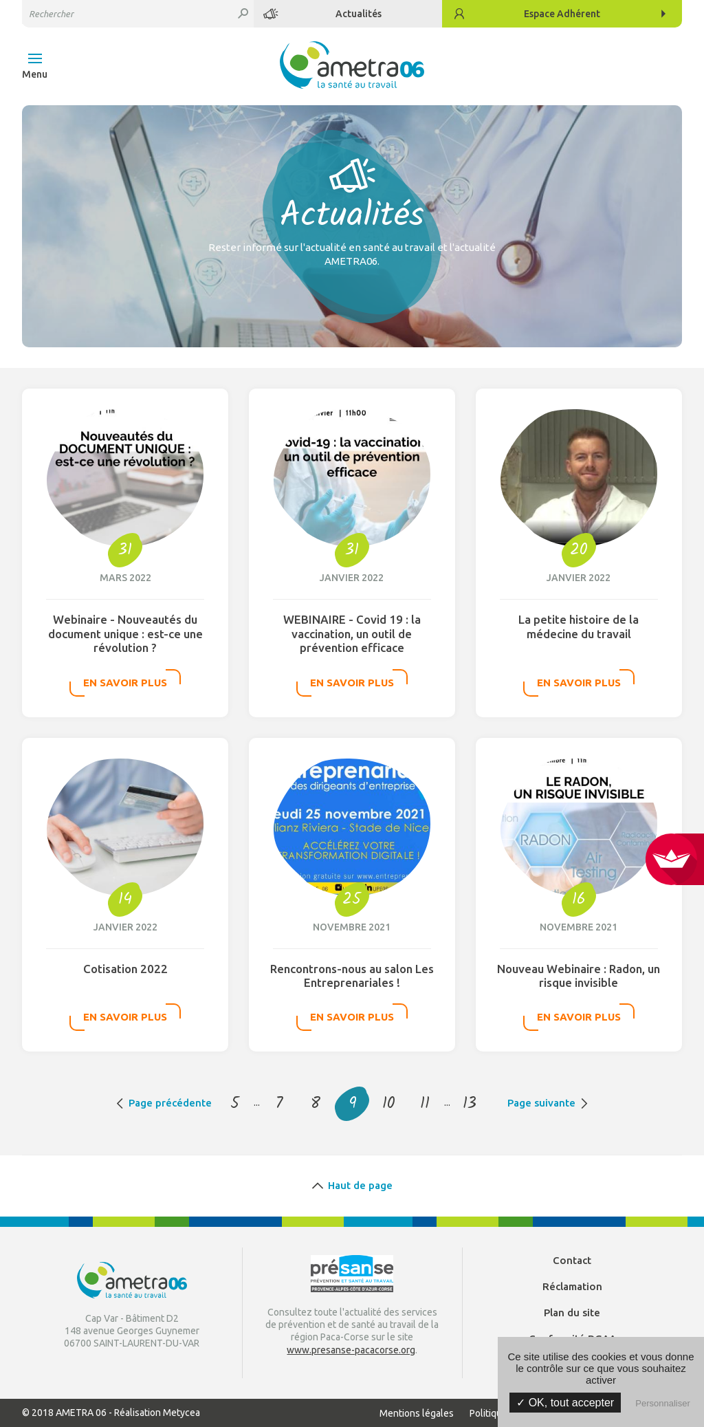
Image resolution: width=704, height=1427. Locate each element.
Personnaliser (662, 1403)
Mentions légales (417, 1413)
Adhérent (562, 13)
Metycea (181, 1412)
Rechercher (243, 13)
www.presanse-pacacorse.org (351, 1349)
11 (425, 1103)
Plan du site (572, 1312)
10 (388, 1103)
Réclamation (572, 1286)
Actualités (359, 13)
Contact (572, 1260)
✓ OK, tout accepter (565, 1402)
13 (469, 1103)
